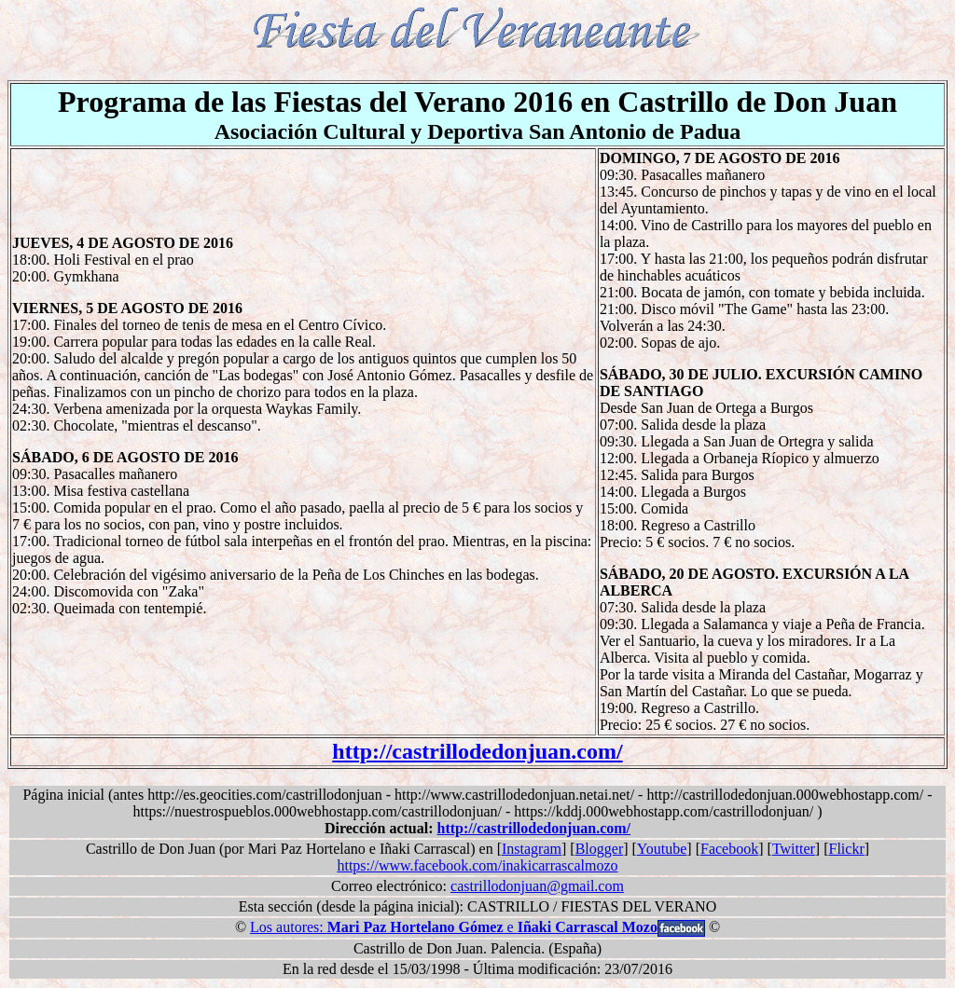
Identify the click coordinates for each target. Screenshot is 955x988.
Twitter (793, 849)
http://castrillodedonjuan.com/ (477, 751)
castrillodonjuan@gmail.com (537, 886)
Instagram (531, 849)
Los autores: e (453, 927)
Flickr (847, 849)
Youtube (662, 849)
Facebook (729, 849)
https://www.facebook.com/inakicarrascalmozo (477, 865)
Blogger (599, 849)
